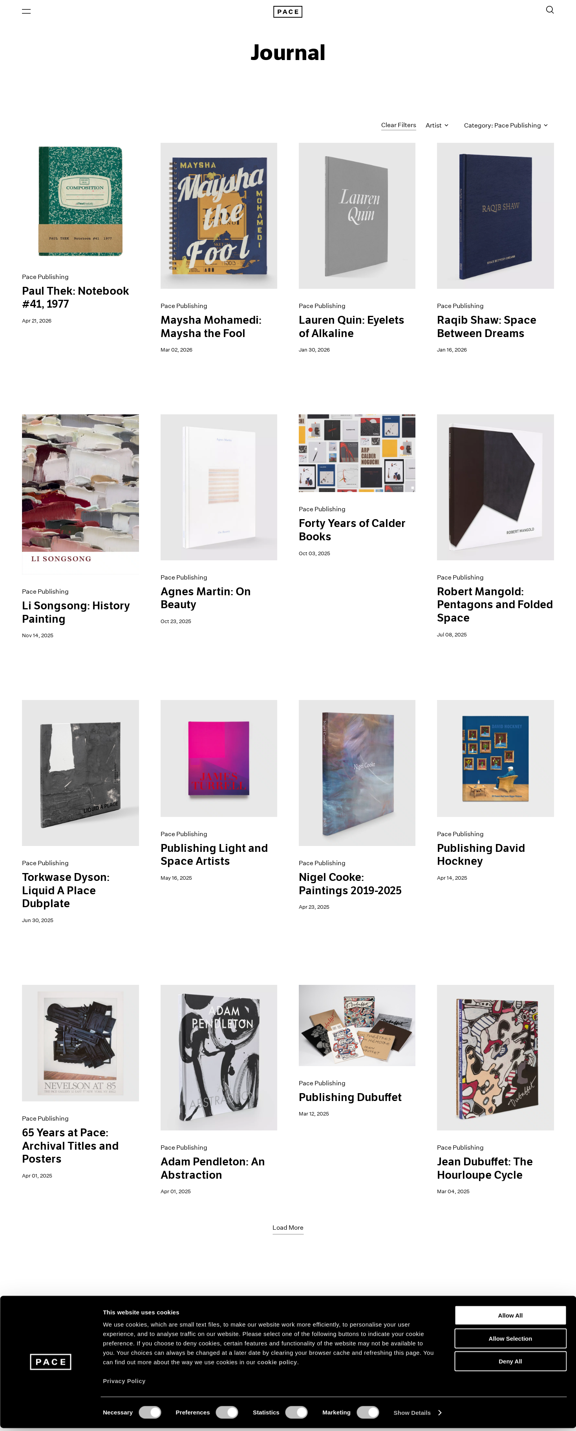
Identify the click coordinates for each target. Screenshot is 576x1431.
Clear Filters (398, 126)
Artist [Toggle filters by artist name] (437, 127)
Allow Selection (510, 1341)
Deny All (510, 1364)
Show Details (412, 1415)
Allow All (510, 1318)
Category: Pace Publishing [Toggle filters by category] (506, 127)
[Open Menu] (26, 12)
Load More (288, 1229)
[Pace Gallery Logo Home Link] (287, 12)
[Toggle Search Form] (550, 11)
